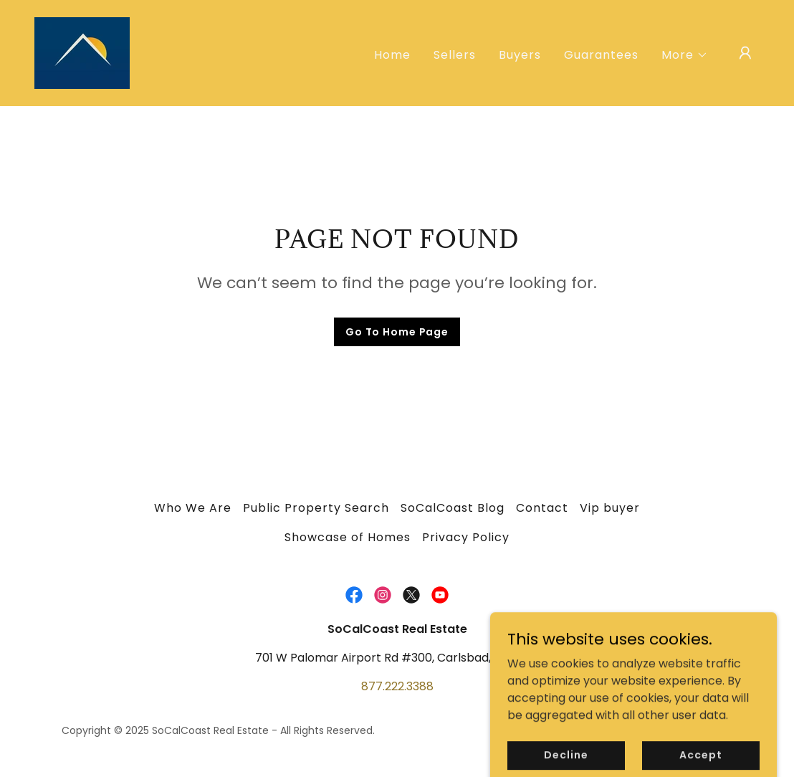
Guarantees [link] (601, 55)
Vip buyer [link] (610, 508)
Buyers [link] (520, 55)
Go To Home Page (397, 332)
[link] (82, 52)
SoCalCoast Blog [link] (452, 508)
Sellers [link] (455, 55)
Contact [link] (542, 508)
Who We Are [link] (192, 508)
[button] (684, 55)
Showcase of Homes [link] (347, 537)
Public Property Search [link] (316, 508)
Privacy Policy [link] (466, 537)
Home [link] (392, 55)
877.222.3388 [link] (397, 686)
